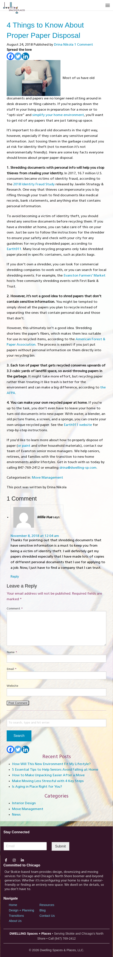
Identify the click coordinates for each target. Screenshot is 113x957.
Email (12, 669)
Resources (46, 905)
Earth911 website (78, 425)
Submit (60, 846)
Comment (15, 608)
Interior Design (24, 803)
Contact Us (47, 915)
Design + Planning (21, 910)
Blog (42, 910)
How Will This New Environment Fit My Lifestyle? (51, 764)
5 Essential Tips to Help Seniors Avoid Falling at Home (55, 769)
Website (12, 686)
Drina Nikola (63, 44)
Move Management (47, 477)
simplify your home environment (58, 115)
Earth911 (14, 249)
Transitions (16, 915)
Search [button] (19, 735)
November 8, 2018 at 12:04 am (35, 536)
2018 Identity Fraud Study (34, 184)
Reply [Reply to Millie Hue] (15, 576)
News (16, 814)
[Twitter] (18, 56)
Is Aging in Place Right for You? (37, 786)
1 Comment (83, 44)
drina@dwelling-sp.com (77, 468)
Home (13, 905)
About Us (15, 921)
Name (12, 652)
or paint (24, 446)
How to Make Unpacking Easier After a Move (48, 775)
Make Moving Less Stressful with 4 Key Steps (48, 781)
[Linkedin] (25, 56)
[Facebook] (10, 56)
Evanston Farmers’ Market (84, 275)
